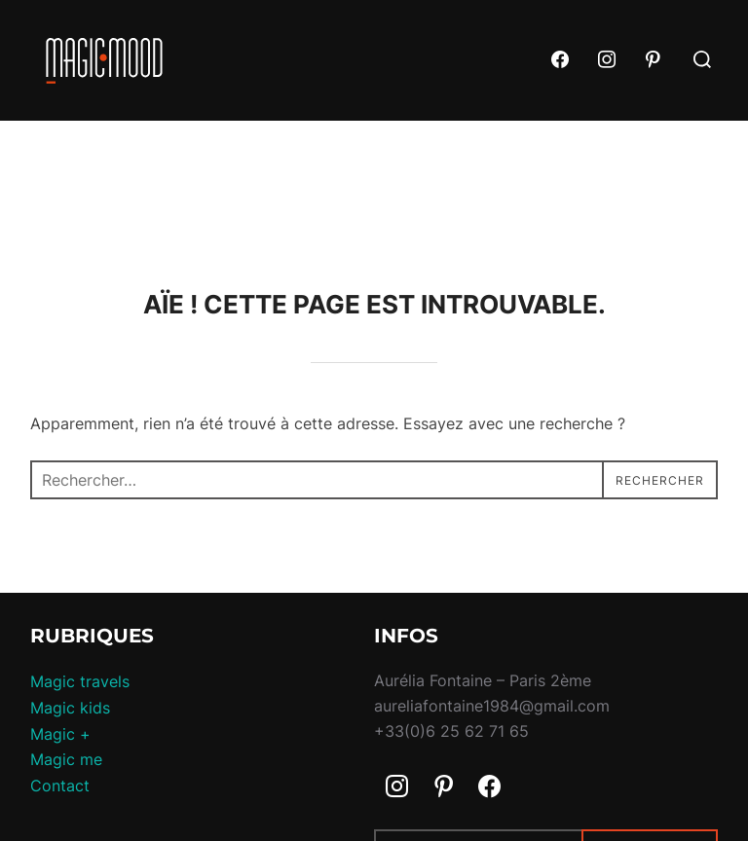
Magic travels (80, 681)
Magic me (66, 759)
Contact (60, 785)
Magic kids (70, 707)
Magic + (60, 734)
